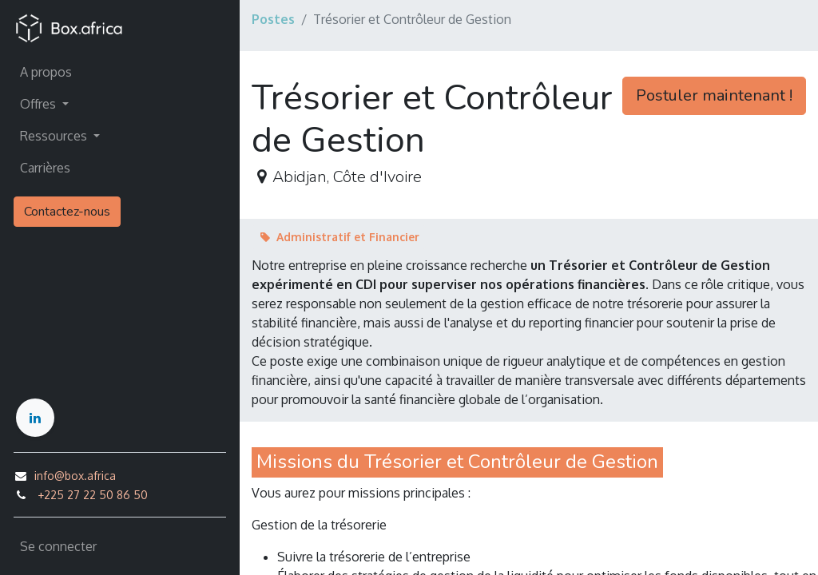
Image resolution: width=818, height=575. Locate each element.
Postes (273, 19)
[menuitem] (120, 72)
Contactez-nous (66, 211)
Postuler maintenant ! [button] (714, 95)
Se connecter (57, 546)
